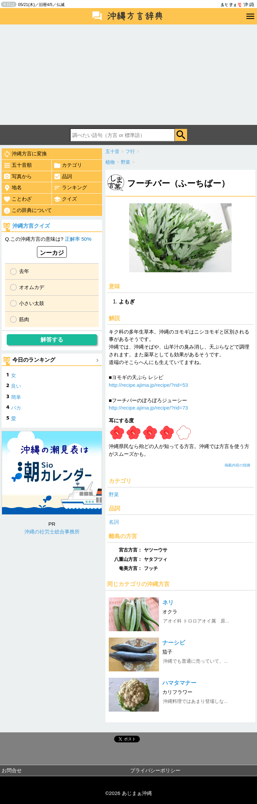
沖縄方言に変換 (25, 154)
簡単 (16, 397)
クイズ (65, 199)
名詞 (114, 522)
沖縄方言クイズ (31, 226)
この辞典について (27, 210)
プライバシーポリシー (155, 770)
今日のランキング (33, 360)
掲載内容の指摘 (237, 465)
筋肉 (24, 319)
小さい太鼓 (31, 303)
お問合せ (12, 770)
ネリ (168, 602)
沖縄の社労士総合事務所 (52, 531)
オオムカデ (31, 287)
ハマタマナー (179, 683)
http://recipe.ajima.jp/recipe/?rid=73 (148, 408)
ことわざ (17, 199)
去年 (24, 271)
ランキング (70, 188)
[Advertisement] (128, 75)
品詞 (63, 176)
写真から (17, 176)
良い (16, 386)
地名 (12, 188)
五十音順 (17, 165)
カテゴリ (68, 165)
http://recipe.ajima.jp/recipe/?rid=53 (148, 385)
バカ (16, 408)
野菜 (114, 494)
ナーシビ (173, 643)
